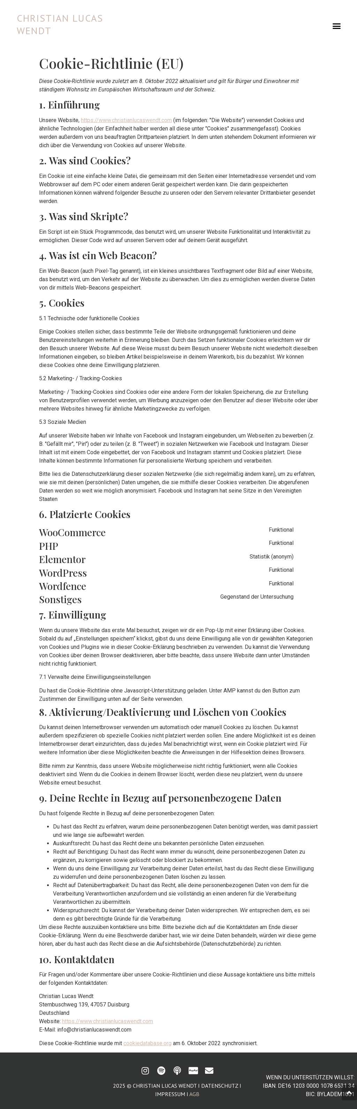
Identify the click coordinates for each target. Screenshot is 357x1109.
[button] (336, 26)
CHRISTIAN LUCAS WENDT (60, 24)
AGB (194, 1094)
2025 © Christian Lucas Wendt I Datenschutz (175, 1085)
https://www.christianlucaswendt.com (126, 120)
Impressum (170, 1094)
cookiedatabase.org (147, 1043)
